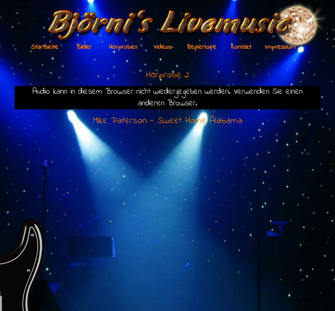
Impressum (280, 47)
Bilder (84, 47)
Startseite (44, 47)
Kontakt (241, 47)
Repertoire (201, 47)
